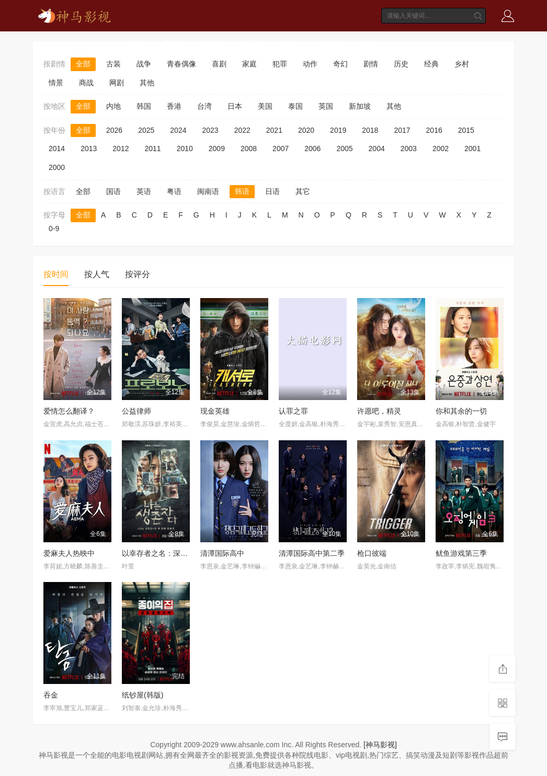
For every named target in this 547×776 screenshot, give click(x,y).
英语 (143, 191)
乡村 (461, 64)
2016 (434, 130)
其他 (147, 82)
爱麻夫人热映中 (69, 553)
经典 (431, 64)
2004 (377, 148)
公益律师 (136, 411)
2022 (242, 130)
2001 (472, 148)
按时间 (56, 274)
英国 (325, 106)
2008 (249, 148)
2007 (280, 148)
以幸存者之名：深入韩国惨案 (169, 553)
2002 (440, 148)
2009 (217, 148)
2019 (338, 130)
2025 (146, 130)
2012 (120, 148)
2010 (185, 148)
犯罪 (279, 64)
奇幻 (340, 64)
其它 (302, 191)
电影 (171, 43)
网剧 (116, 82)
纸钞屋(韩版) (142, 695)
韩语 (242, 191)
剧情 (370, 64)
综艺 (252, 43)
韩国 (143, 106)
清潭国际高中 (222, 553)
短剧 (370, 43)
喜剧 (219, 64)
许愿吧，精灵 (379, 411)
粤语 (174, 191)
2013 (89, 148)
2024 (178, 130)
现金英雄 (215, 411)
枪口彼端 (371, 553)
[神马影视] (380, 744)
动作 (310, 64)
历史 (401, 64)
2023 (210, 130)
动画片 (329, 43)
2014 (57, 148)
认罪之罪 (293, 411)
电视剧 (212, 43)
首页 (135, 43)
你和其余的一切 (461, 411)
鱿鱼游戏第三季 (461, 553)
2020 (306, 130)
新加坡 (360, 106)
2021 (274, 130)
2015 (466, 130)
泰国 (295, 106)
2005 (344, 148)
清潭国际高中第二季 (312, 553)
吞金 (50, 695)
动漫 (289, 43)
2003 (409, 148)
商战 (86, 82)
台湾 (204, 106)
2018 (370, 130)
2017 (402, 130)
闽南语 (208, 191)
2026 (114, 130)
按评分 (137, 274)
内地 (113, 106)
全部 (83, 64)
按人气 (96, 274)
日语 (272, 191)
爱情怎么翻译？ (69, 411)
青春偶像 (181, 64)
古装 (113, 64)
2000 (57, 167)
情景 (56, 82)
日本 (234, 106)
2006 (312, 148)
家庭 (249, 64)
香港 (174, 106)
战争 (143, 64)
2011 (152, 148)
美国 (265, 106)
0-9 (54, 228)
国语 (113, 191)
